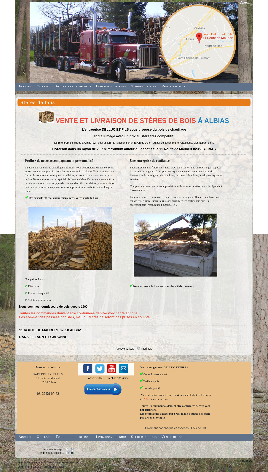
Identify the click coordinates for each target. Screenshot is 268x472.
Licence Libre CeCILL (53, 466)
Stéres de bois (37, 102)
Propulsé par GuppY (28, 462)
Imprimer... (145, 348)
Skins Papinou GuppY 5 (30, 466)
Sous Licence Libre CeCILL (68, 462)
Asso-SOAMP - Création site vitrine (108, 378)
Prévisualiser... (125, 348)
